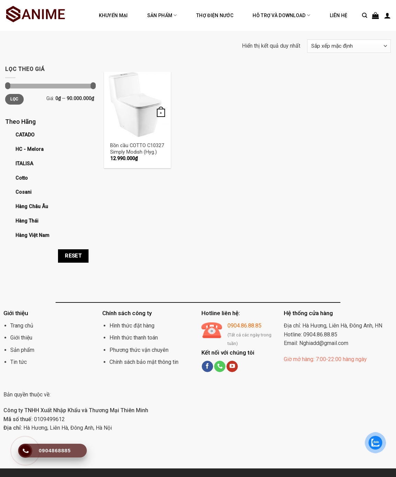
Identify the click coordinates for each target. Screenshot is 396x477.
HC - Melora (29, 149)
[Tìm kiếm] (364, 15)
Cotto (21, 178)
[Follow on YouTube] (232, 366)
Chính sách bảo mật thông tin (143, 362)
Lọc (14, 99)
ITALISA (24, 164)
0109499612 (34, 419)
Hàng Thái (26, 221)
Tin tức (18, 362)
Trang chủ (21, 325)
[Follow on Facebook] (207, 366)
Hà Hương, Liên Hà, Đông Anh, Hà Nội (57, 428)
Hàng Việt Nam (32, 235)
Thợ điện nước (214, 15)
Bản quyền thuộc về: (26, 394)
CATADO (24, 135)
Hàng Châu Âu (31, 207)
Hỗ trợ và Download (281, 15)
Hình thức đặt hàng (131, 325)
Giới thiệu (21, 337)
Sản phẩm (162, 15)
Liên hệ (339, 15)
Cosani (23, 192)
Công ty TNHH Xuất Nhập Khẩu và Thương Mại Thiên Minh (75, 410)
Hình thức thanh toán (133, 337)
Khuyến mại (113, 15)
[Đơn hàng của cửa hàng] (349, 46)
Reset (73, 256)
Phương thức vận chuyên (138, 350)
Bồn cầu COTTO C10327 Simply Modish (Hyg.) (137, 149)
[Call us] (219, 366)
